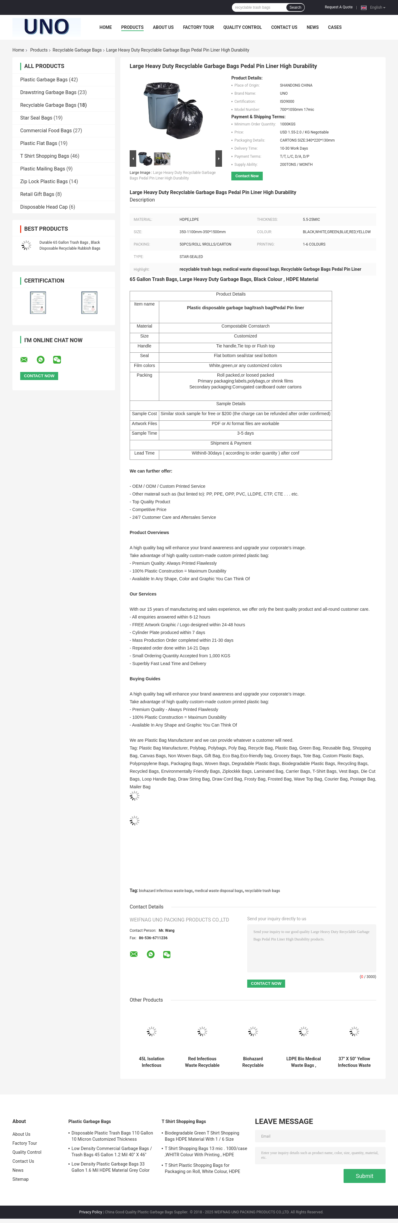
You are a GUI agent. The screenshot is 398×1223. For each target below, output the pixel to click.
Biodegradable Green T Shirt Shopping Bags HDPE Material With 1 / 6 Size (202, 1136)
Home (106, 27)
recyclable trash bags (262, 891)
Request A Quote (339, 7)
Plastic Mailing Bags (42, 169)
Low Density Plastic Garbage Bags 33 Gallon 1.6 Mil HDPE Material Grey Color (111, 1167)
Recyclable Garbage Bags (77, 50)
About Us (163, 27)
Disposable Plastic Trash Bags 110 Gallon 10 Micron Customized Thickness (112, 1136)
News (313, 27)
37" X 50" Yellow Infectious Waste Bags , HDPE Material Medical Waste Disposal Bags (354, 1062)
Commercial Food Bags (46, 131)
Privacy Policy (90, 1212)
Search (295, 7)
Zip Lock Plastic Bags (44, 181)
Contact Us (284, 27)
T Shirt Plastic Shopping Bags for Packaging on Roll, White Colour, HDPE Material (202, 1169)
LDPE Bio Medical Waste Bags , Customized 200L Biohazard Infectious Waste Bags (303, 1062)
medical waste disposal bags (219, 891)
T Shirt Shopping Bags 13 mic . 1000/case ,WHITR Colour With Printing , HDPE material (206, 1152)
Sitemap (20, 1179)
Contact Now (247, 176)
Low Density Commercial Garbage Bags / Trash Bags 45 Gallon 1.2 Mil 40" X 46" (112, 1151)
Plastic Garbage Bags (43, 80)
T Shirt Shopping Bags (44, 156)
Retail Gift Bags (37, 194)
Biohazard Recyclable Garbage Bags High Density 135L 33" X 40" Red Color (253, 1062)
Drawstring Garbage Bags (48, 92)
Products (132, 27)
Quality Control (242, 27)
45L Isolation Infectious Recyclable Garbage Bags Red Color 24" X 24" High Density (151, 1062)
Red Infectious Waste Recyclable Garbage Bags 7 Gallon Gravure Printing (202, 1062)
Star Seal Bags (36, 118)
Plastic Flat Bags (38, 143)
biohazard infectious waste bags (166, 891)
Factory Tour (198, 27)
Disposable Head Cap (44, 207)
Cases (335, 27)
